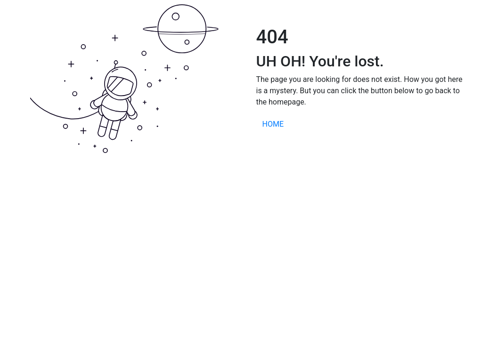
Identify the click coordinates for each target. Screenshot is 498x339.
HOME (273, 124)
